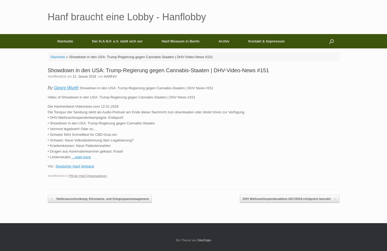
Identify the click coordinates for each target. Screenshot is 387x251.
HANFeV (110, 76)
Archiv (223, 41)
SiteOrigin (204, 240)
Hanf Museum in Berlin (180, 41)
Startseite (65, 41)
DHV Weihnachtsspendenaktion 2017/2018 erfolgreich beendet (289, 199)
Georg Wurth (66, 87)
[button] (331, 41)
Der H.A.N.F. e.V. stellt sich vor (117, 41)
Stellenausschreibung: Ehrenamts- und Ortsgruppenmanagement (100, 199)
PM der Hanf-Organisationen (88, 175)
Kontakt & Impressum (266, 41)
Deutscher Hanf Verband (75, 166)
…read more (81, 157)
